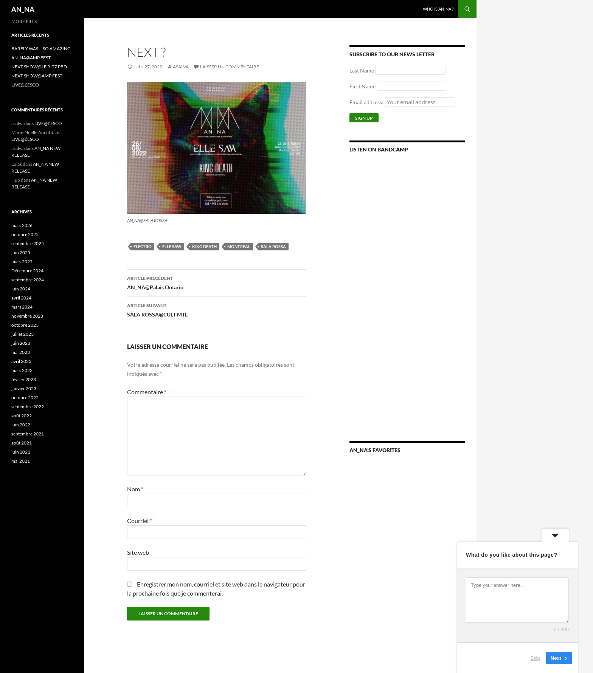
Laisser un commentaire (229, 66)
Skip (535, 658)
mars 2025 (22, 261)
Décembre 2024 (27, 270)
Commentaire (146, 391)
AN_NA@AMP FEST (31, 57)
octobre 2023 (25, 325)
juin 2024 (20, 289)
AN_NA (22, 9)
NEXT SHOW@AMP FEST (36, 76)
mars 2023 (22, 370)
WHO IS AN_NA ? (438, 8)
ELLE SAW (172, 246)
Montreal (238, 246)
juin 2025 (20, 252)
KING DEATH (204, 246)
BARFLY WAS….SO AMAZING (41, 48)
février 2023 (23, 379)
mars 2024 (22, 307)
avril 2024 (21, 298)
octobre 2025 (25, 234)
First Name (362, 86)
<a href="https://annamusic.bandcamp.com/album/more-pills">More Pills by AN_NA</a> (407, 249)
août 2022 (21, 415)
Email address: (402, 102)
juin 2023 (20, 343)
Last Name (361, 70)
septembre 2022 (27, 406)
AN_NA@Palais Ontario (216, 282)
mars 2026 (22, 225)
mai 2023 (20, 352)
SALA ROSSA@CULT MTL (216, 309)
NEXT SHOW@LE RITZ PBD (39, 66)
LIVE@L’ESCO (25, 85)
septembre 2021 (27, 434)
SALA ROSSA (273, 246)
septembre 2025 (27, 243)
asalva (181, 66)
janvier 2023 (23, 388)
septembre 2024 (27, 279)
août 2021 (21, 443)
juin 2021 (20, 452)
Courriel (139, 520)
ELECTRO (143, 246)
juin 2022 (20, 425)
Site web (138, 552)
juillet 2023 (22, 334)
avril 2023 (21, 361)
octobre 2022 (25, 397)
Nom (135, 488)
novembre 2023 (27, 316)
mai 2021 (20, 461)
